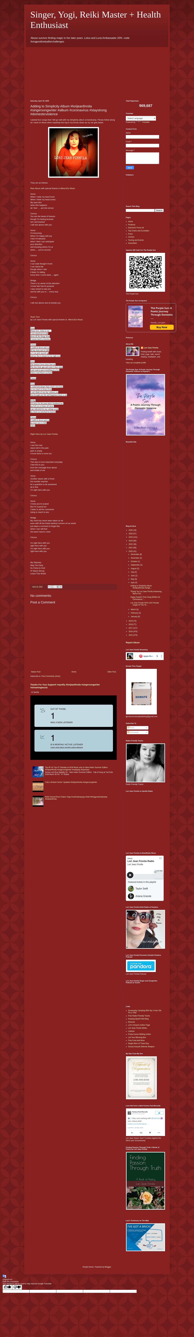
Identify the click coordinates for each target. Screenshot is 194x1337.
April (133, 583)
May (133, 579)
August (134, 568)
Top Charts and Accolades (138, 231)
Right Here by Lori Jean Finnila (44, 434)
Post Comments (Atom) (50, 676)
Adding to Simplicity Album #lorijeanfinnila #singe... (141, 587)
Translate (143, 122)
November (135, 558)
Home (74, 672)
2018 (131, 624)
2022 (131, 544)
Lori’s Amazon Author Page (139, 1025)
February (135, 613)
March (133, 609)
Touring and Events (136, 240)
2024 (131, 537)
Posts (130, 728)
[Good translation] (7, 1287)
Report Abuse (133, 642)
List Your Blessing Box (137, 1037)
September (135, 565)
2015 (131, 635)
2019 (131, 621)
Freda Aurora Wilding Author (139, 1034)
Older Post (111, 672)
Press (130, 234)
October (134, 561)
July (133, 572)
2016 (131, 631)
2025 (131, 534)
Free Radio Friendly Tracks (139, 1016)
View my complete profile (136, 363)
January (134, 616)
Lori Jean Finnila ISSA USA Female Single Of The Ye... (144, 604)
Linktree (131, 1031)
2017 (131, 628)
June (133, 576)
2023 (131, 541)
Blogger (108, 1267)
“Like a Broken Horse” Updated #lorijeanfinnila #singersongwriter (71, 782)
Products (131, 225)
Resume (131, 1022)
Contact (131, 237)
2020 (131, 551)
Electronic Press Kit (136, 228)
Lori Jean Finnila (151, 348)
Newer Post (35, 672)
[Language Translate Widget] (141, 118)
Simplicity (74, 120)
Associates (132, 243)
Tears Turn (35, 317)
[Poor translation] (17, 1287)
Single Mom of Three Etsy (138, 1043)
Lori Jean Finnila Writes (137, 1028)
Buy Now (161, 327)
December (135, 554)
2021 (131, 548)
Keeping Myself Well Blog (138, 1019)
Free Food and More (136, 1040)
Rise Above (35, 188)
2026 (131, 530)
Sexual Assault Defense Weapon (141, 1047)
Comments (133, 732)
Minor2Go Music (67, 188)
